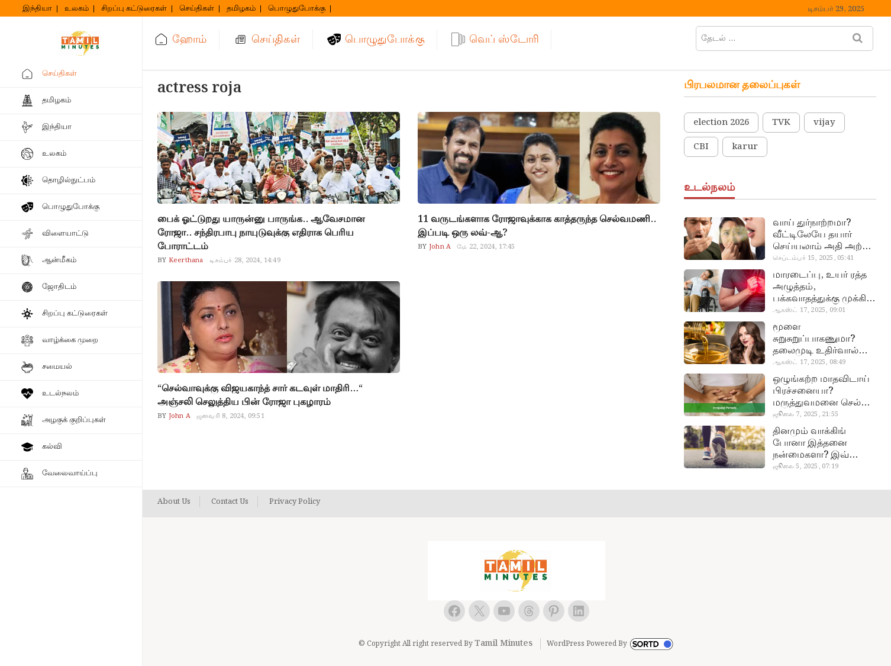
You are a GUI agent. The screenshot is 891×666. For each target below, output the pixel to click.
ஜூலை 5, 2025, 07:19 (805, 466)
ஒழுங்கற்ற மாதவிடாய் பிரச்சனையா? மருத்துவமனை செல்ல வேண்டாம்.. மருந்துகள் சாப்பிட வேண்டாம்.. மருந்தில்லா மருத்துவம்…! (823, 391)
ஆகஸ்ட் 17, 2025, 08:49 (809, 362)
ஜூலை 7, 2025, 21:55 (805, 414)
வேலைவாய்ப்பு (70, 473)
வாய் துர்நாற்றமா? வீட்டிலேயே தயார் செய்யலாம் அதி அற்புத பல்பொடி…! (824, 235)
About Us (174, 502)
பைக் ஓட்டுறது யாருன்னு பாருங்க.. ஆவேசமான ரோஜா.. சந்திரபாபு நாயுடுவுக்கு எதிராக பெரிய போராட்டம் (261, 233)
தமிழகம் (241, 8)
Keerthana (185, 260)
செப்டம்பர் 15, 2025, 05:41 (813, 258)
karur (745, 147)
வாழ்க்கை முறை (70, 340)
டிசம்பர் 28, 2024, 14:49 (244, 260)
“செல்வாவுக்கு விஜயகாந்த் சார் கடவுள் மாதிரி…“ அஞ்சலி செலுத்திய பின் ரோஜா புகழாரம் (260, 395)
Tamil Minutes (503, 643)
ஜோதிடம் (59, 287)
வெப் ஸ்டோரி (504, 39)
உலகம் (76, 8)
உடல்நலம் (60, 393)
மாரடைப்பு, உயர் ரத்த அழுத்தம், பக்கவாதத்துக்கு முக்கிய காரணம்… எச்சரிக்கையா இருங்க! (823, 287)
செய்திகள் (196, 8)
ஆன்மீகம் (59, 260)
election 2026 (721, 122)
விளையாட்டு (65, 233)
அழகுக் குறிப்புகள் (74, 420)
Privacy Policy (294, 502)
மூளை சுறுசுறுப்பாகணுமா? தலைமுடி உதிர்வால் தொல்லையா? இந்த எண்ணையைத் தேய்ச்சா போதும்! (823, 339)
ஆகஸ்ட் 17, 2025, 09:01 (809, 310)
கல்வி (52, 446)
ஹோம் (189, 39)
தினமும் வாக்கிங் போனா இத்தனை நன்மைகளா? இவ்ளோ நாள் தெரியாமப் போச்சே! (821, 443)
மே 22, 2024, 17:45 (486, 247)
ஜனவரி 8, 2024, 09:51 (230, 416)
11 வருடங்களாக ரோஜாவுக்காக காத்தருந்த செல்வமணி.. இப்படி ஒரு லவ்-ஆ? (537, 226)
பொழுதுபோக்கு (296, 8)
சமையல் (57, 367)
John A (439, 247)
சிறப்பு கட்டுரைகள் (134, 8)
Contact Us (229, 502)
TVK (781, 122)
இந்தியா (37, 8)
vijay (824, 122)
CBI (701, 147)
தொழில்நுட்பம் (68, 180)
